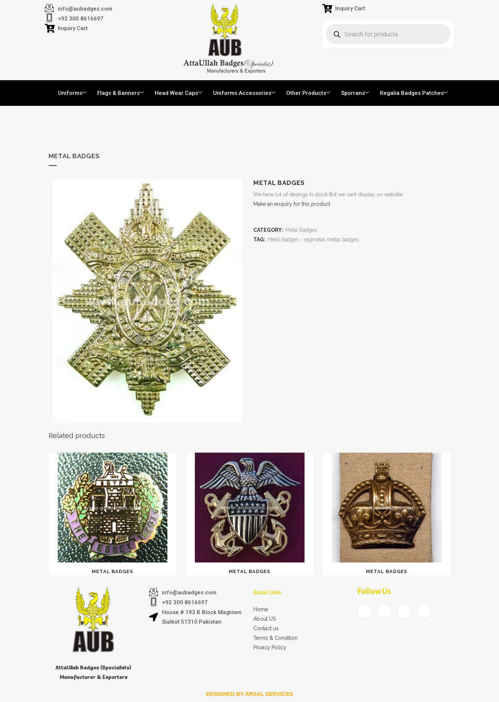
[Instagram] (424, 611)
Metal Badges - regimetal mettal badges (313, 239)
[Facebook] (365, 611)
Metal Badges (301, 230)
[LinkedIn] (404, 611)
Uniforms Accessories (244, 93)
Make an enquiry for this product (291, 204)
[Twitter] (384, 611)
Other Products (308, 93)
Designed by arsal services (249, 694)
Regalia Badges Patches (414, 93)
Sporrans (355, 93)
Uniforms (72, 93)
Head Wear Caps (178, 93)
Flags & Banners (120, 93)
